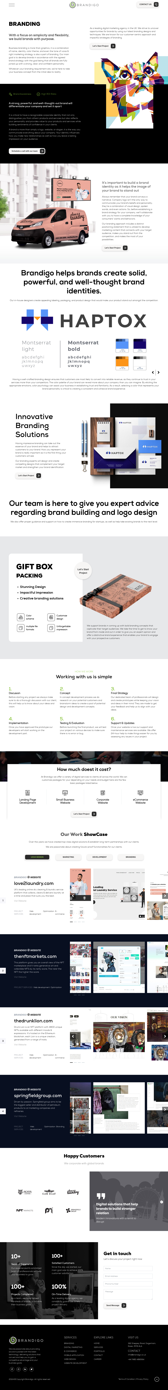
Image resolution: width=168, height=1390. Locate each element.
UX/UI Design (37, 857)
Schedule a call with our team (28, 151)
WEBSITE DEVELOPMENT (75, 1363)
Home (97, 1343)
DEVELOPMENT (100, 857)
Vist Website (20, 901)
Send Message (116, 1305)
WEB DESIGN (70, 1359)
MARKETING (68, 857)
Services (98, 1347)
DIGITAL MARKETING (73, 1347)
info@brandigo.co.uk (137, 1355)
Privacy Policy (142, 1379)
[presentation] (153, 372)
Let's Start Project (116, 248)
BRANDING (131, 857)
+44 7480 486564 (136, 1359)
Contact (98, 1355)
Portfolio (99, 1351)
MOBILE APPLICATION (74, 1355)
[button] (71, 1062)
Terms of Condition (126, 1379)
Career (97, 1359)
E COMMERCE (70, 1351)
